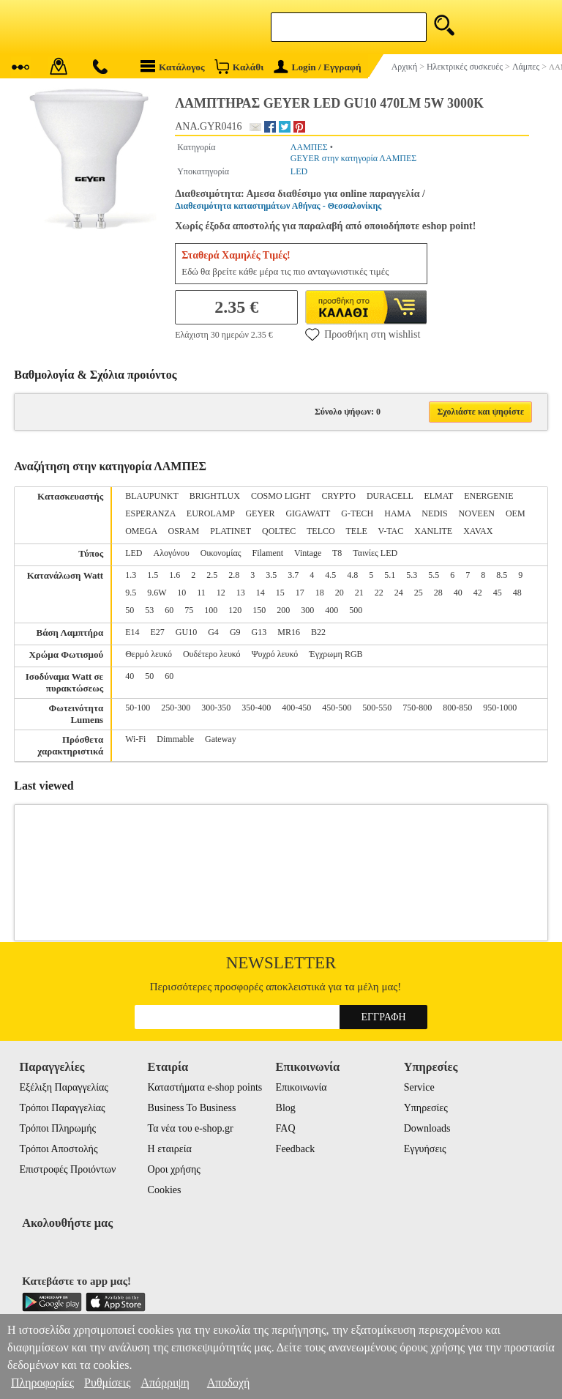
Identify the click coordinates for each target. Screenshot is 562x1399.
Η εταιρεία (170, 1148)
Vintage (307, 553)
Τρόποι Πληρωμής (57, 1128)
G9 (235, 632)
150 (259, 610)
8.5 (501, 575)
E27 (158, 632)
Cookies (164, 1189)
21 (359, 592)
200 (283, 610)
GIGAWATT (307, 513)
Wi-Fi (135, 739)
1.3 (130, 575)
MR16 (288, 632)
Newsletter (281, 963)
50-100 (137, 707)
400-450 (296, 707)
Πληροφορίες (42, 1382)
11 (201, 592)
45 (497, 592)
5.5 (433, 575)
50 (129, 610)
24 (398, 592)
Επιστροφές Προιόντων (67, 1169)
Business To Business (192, 1107)
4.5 (330, 575)
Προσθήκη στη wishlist (362, 334)
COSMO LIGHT (280, 496)
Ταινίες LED (375, 553)
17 (300, 592)
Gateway (220, 739)
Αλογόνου (172, 553)
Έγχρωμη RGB (335, 654)
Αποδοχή (228, 1382)
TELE (356, 531)
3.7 (293, 575)
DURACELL (390, 496)
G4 (213, 632)
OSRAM (184, 531)
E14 (132, 632)
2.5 (211, 575)
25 (418, 592)
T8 (337, 553)
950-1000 (500, 707)
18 (319, 592)
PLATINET (230, 531)
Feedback (295, 1148)
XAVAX (477, 531)
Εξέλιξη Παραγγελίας (63, 1087)
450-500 (336, 707)
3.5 (271, 575)
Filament (267, 553)
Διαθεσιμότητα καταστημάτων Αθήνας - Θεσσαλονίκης (278, 206)
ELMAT (438, 496)
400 (331, 610)
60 (169, 610)
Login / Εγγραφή (317, 67)
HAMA (397, 513)
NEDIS (434, 513)
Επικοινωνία (301, 1087)
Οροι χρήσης (174, 1169)
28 (438, 592)
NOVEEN (477, 513)
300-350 (216, 707)
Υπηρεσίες (426, 1107)
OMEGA (141, 531)
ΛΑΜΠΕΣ (309, 147)
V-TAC (391, 531)
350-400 (256, 707)
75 (188, 610)
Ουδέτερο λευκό (212, 654)
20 (339, 592)
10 (181, 592)
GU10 (186, 632)
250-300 (175, 707)
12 (221, 592)
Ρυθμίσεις (107, 1382)
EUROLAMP (211, 513)
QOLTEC (279, 531)
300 (307, 610)
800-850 (457, 707)
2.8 (233, 575)
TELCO (321, 531)
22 (379, 592)
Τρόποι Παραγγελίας (62, 1107)
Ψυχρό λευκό (275, 654)
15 (280, 592)
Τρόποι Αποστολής (58, 1148)
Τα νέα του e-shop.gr (190, 1128)
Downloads (427, 1128)
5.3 (411, 575)
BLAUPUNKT (151, 496)
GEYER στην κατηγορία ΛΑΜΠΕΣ (353, 158)
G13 (259, 632)
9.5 (130, 592)
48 (517, 592)
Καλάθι (238, 66)
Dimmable (175, 739)
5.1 (389, 575)
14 (260, 592)
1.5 (152, 575)
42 (477, 592)
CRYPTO (338, 496)
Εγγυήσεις (425, 1148)
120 (234, 610)
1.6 (174, 575)
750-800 (417, 707)
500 (355, 610)
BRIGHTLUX (215, 496)
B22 (318, 632)
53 (149, 610)
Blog (286, 1107)
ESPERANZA (150, 513)
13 (240, 592)
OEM (515, 513)
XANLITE (433, 531)
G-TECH (357, 513)
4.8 (352, 575)
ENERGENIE (488, 496)
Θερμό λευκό (148, 654)
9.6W (156, 592)
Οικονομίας (221, 553)
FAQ (286, 1128)
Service (419, 1087)
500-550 (376, 707)
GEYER (259, 513)
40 (458, 592)
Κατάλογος (172, 66)
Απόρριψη (164, 1382)
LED (299, 171)
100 (210, 610)
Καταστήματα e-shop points (205, 1087)
